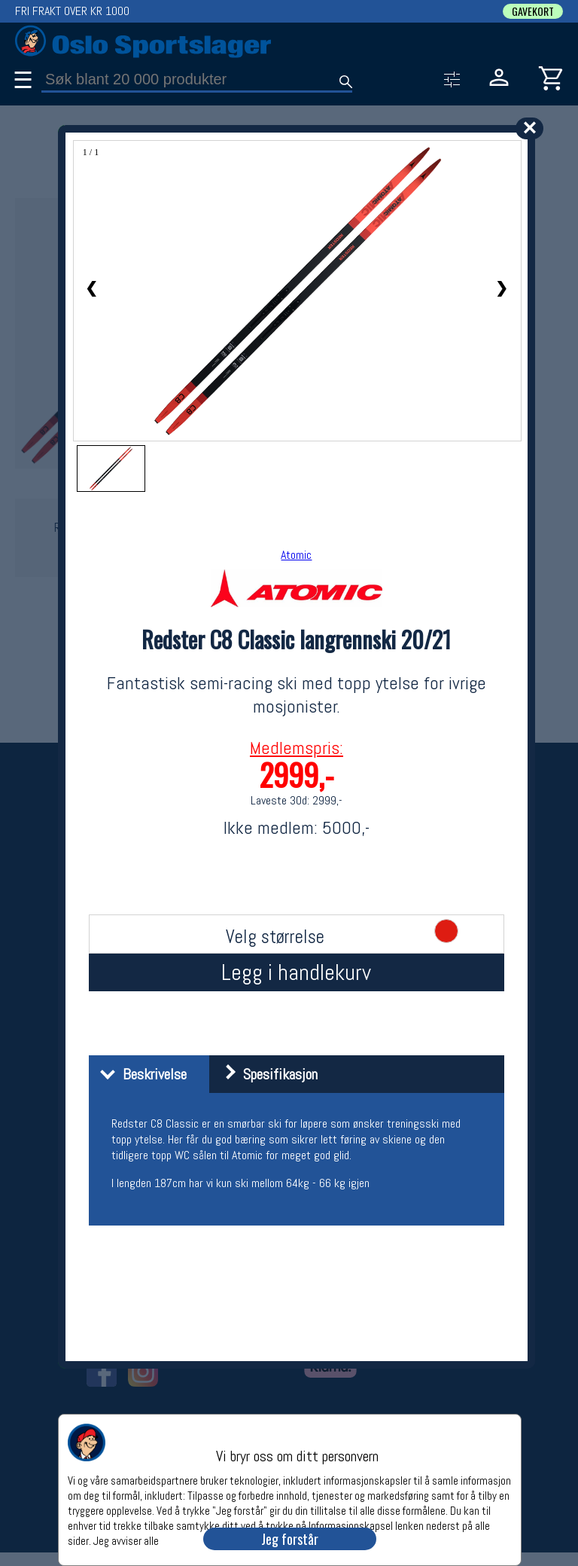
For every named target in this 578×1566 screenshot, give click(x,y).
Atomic (296, 555)
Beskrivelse (140, 1074)
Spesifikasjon (265, 1074)
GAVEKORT (533, 11)
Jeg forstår (289, 1539)
